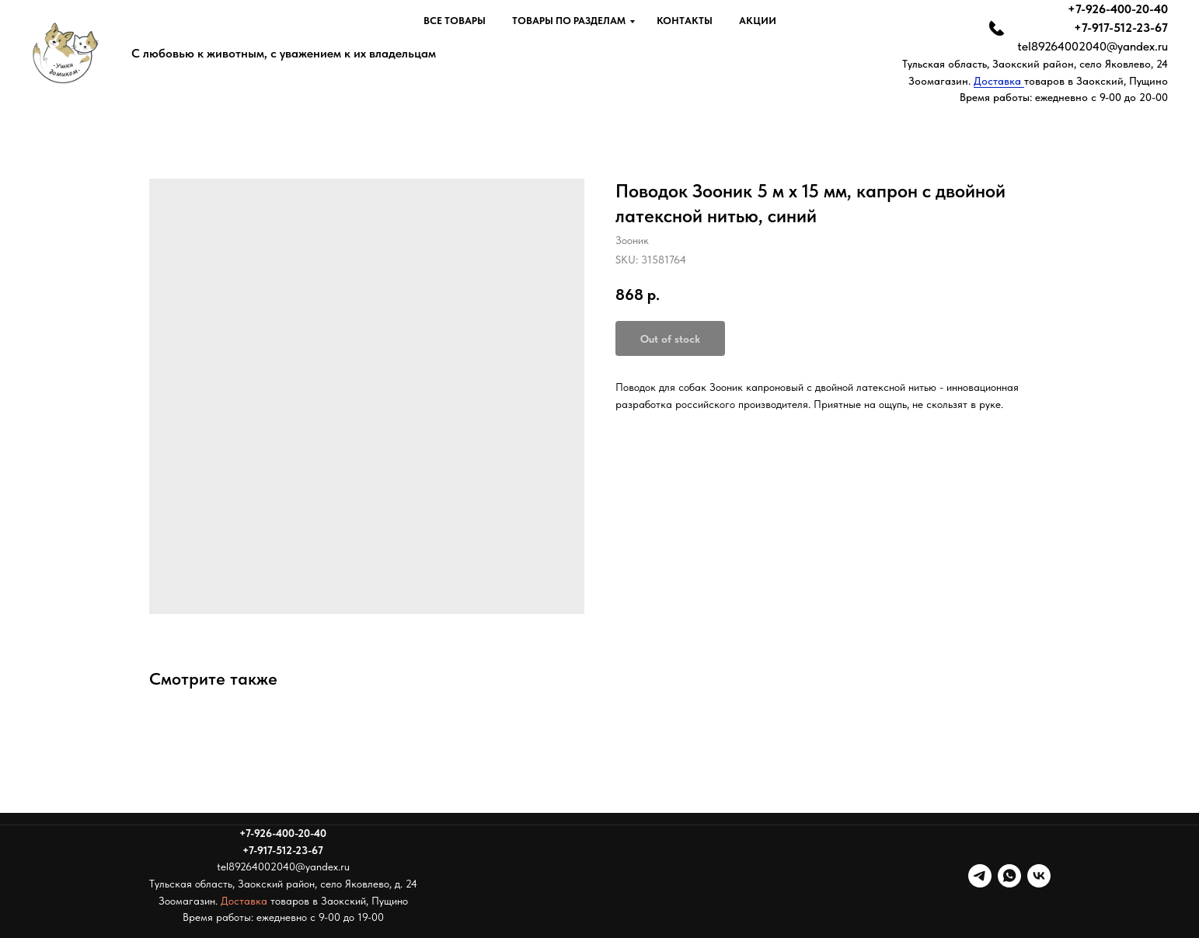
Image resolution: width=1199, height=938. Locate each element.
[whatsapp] (1009, 875)
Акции (757, 20)
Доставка (999, 81)
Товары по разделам (569, 20)
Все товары (454, 20)
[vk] (1039, 875)
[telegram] (980, 875)
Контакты (685, 20)
